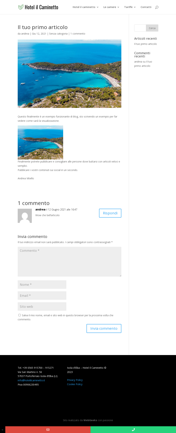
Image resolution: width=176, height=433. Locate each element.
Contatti (146, 7)
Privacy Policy (75, 380)
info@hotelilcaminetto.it (31, 380)
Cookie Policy (74, 384)
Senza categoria (58, 33)
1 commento (77, 33)
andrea (25, 33)
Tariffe (128, 7)
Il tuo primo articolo (145, 44)
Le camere (109, 7)
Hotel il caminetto (84, 7)
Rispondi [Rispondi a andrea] (110, 213)
